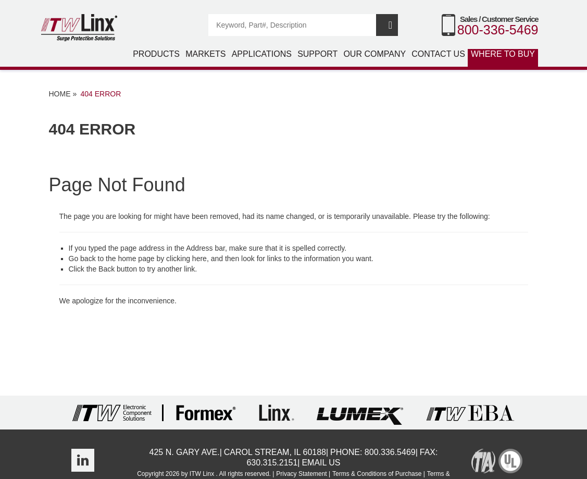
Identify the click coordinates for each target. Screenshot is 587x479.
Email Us (321, 462)
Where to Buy (503, 54)
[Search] (292, 25)
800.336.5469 (390, 452)
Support (317, 54)
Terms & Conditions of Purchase (376, 473)
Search (387, 25)
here (199, 258)
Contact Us (438, 54)
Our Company (374, 54)
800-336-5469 (498, 29)
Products (156, 54)
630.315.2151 (271, 462)
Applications (262, 54)
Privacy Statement (301, 473)
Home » (63, 94)
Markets (205, 54)
